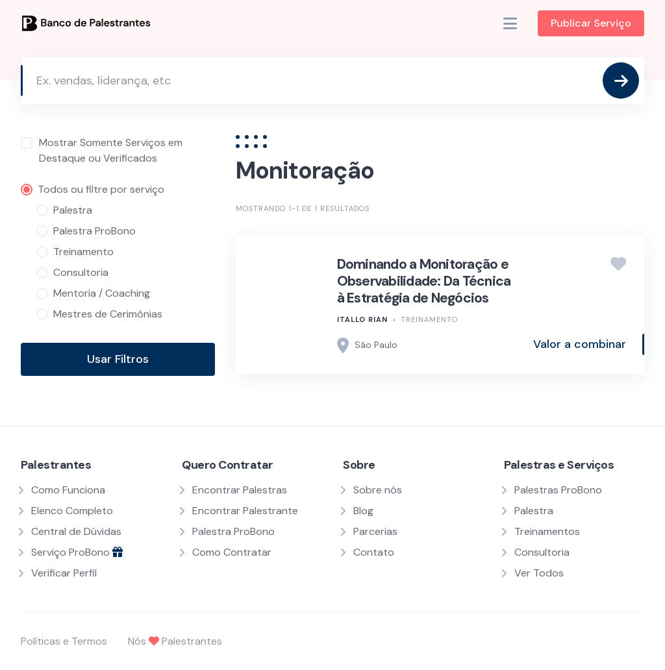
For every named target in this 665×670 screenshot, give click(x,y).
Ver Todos (539, 573)
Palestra (533, 510)
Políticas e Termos (64, 641)
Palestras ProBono (558, 490)
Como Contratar (231, 552)
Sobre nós (377, 490)
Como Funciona (68, 490)
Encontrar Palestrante (245, 510)
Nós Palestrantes (175, 641)
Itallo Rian (362, 319)
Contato (373, 552)
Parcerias (375, 531)
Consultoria (542, 552)
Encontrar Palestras (239, 490)
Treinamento (429, 319)
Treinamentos (547, 531)
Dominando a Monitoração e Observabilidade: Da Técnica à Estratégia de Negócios (424, 281)
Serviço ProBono (77, 552)
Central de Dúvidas (76, 531)
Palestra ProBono (233, 531)
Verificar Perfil (64, 573)
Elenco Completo (72, 510)
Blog (363, 510)
